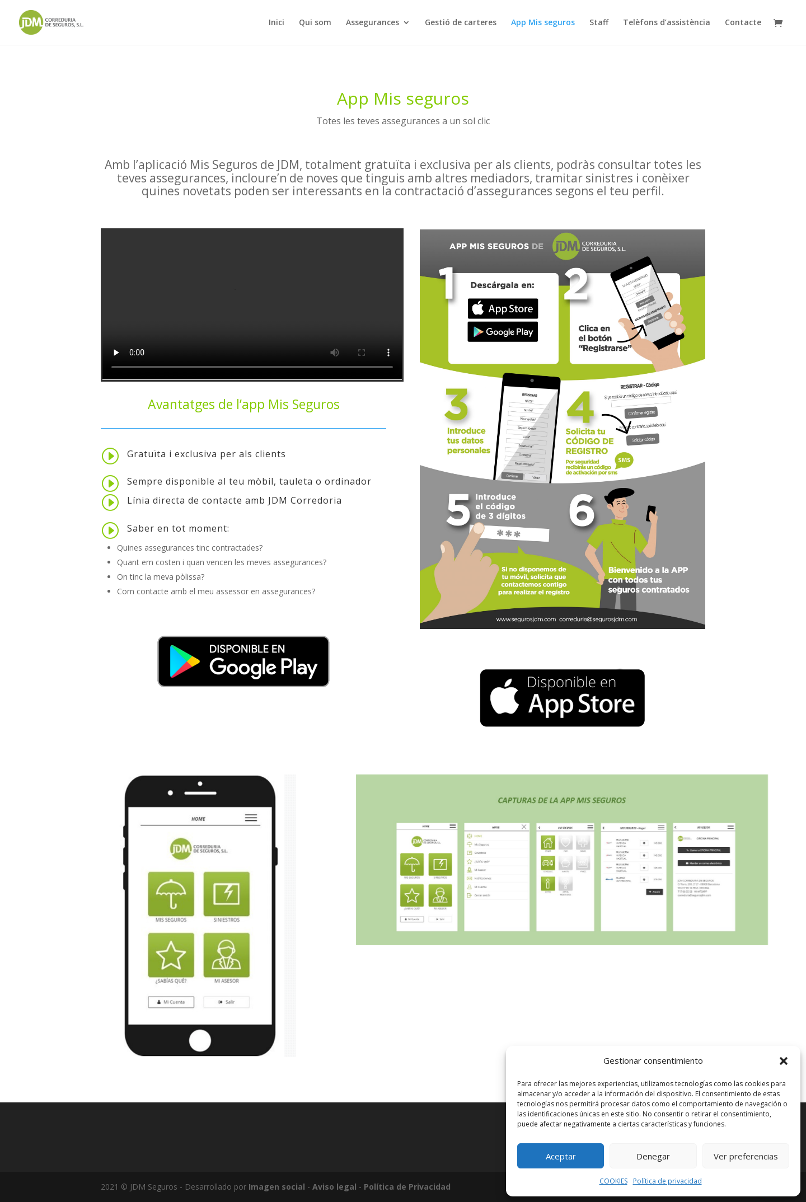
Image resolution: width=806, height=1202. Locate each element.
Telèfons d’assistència (666, 22)
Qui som (315, 22)
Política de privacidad (667, 1181)
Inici (276, 22)
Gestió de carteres (460, 22)
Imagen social (277, 1186)
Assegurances (372, 22)
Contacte (743, 22)
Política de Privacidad (407, 1186)
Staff (598, 22)
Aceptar (561, 1156)
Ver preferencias (746, 1156)
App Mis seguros (543, 22)
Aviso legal (334, 1186)
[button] (783, 1061)
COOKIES (613, 1181)
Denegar (653, 1156)
